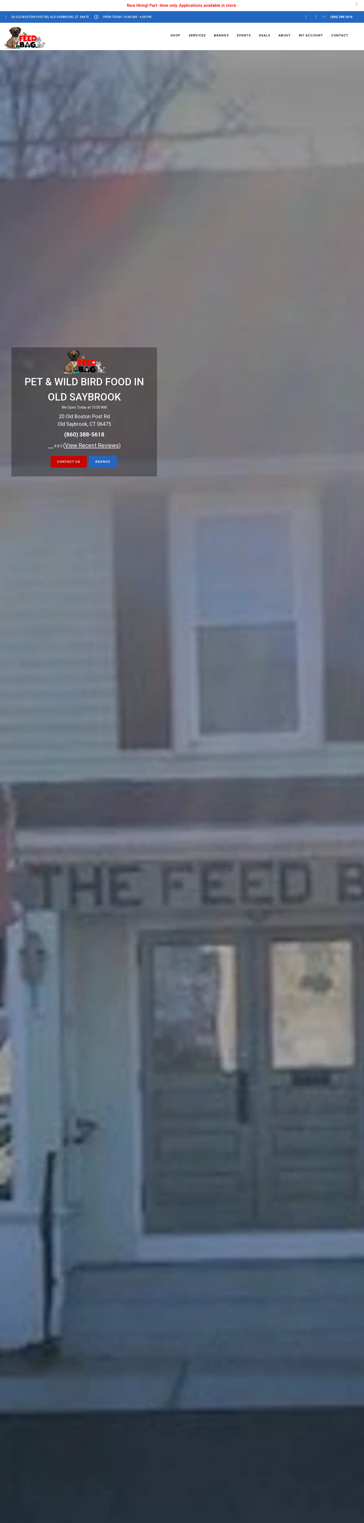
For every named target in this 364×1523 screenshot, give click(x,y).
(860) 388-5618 (84, 434)
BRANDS (102, 462)
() (92, 445)
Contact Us (68, 462)
